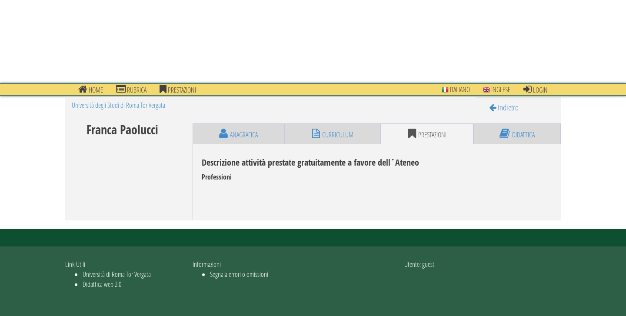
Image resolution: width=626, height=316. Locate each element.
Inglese (496, 89)
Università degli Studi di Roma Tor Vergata (118, 105)
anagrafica (238, 134)
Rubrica (131, 89)
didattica (517, 134)
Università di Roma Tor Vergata (117, 274)
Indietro (504, 107)
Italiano (456, 89)
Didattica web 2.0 (102, 284)
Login (535, 89)
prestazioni (178, 89)
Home (90, 89)
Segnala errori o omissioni (239, 274)
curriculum (332, 134)
